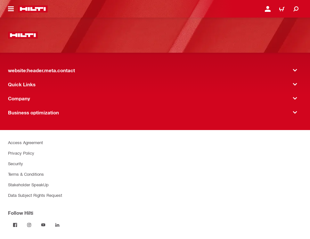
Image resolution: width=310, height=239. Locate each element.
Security (15, 163)
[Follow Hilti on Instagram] (29, 225)
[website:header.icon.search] (296, 9)
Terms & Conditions (26, 174)
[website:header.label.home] (33, 8)
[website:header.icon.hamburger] (11, 9)
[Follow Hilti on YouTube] (43, 225)
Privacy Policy (21, 152)
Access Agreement (25, 142)
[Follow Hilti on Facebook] (15, 225)
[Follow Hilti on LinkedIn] (57, 225)
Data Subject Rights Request (35, 195)
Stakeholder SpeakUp (28, 184)
